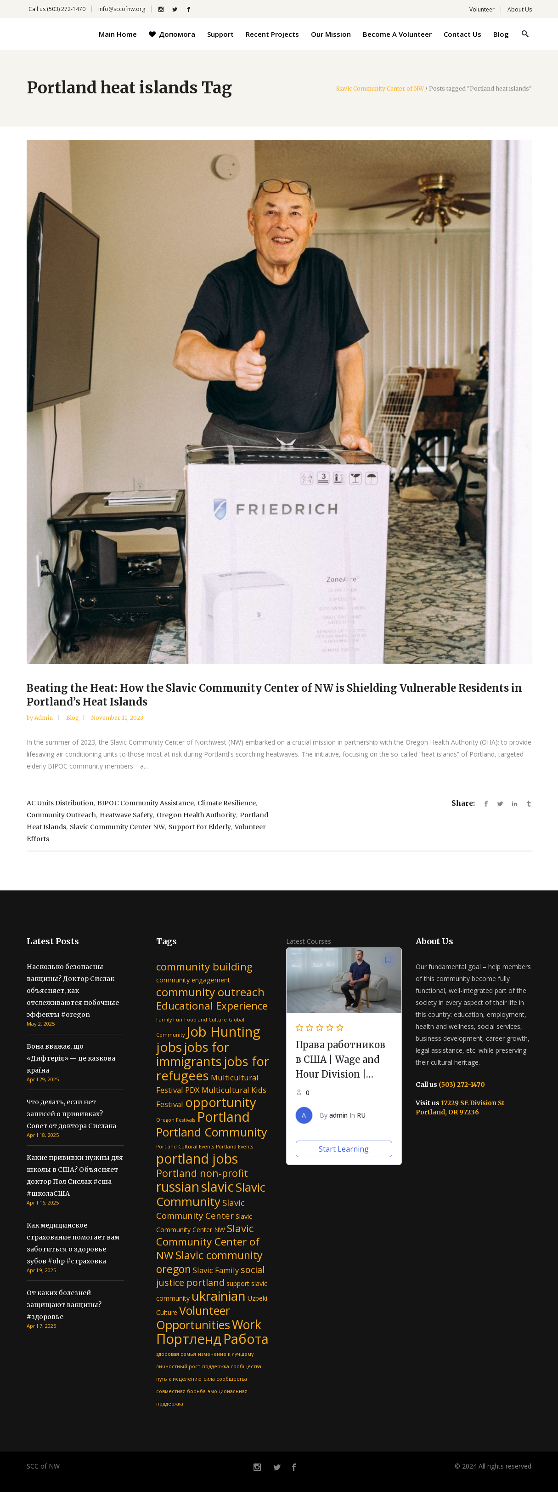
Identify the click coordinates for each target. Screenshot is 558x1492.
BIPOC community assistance (145, 803)
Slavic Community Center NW (117, 827)
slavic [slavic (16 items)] (217, 1186)
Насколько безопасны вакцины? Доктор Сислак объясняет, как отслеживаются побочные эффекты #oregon (73, 991)
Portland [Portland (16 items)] (223, 1116)
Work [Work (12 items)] (246, 1324)
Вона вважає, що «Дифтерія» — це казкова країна (71, 1058)
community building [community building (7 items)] (204, 966)
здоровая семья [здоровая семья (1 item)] (176, 1354)
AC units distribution (60, 803)
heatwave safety (126, 815)
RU (361, 1115)
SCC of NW (43, 1466)
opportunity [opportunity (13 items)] (220, 1102)
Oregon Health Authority (196, 815)
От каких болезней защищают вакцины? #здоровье (64, 1305)
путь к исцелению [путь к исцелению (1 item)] (179, 1379)
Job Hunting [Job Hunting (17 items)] (223, 1031)
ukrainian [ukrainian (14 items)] (219, 1295)
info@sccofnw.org (121, 9)
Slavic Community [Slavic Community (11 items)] (210, 1194)
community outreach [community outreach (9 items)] (210, 991)
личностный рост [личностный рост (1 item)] (178, 1366)
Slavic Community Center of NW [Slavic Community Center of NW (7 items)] (207, 1241)
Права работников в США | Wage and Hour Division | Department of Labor (340, 1074)
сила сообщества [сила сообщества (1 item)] (225, 1379)
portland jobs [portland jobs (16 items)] (197, 1158)
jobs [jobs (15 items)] (169, 1047)
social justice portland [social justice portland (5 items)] (210, 1276)
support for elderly (200, 827)
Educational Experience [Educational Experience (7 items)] (212, 1005)
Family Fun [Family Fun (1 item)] (169, 1019)
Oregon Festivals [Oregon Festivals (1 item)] (175, 1120)
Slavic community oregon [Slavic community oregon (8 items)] (209, 1262)
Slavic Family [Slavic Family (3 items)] (216, 1270)
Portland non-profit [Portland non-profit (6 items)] (202, 1173)
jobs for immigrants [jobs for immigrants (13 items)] (192, 1054)
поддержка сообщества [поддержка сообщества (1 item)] (231, 1366)
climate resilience (226, 803)
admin (44, 717)
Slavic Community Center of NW (380, 89)
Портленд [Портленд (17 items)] (188, 1339)
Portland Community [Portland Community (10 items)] (211, 1132)
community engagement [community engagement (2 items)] (193, 980)
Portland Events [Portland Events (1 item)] (234, 1146)
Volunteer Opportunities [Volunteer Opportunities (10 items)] (193, 1317)
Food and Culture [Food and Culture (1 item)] (205, 1019)
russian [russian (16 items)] (177, 1186)
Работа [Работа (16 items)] (246, 1339)
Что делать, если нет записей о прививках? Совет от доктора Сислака (71, 1114)
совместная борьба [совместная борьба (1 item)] (181, 1391)
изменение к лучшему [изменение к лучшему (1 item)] (226, 1354)
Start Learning (344, 1149)
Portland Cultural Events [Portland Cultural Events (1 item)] (185, 1146)
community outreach (61, 815)
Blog (72, 717)
